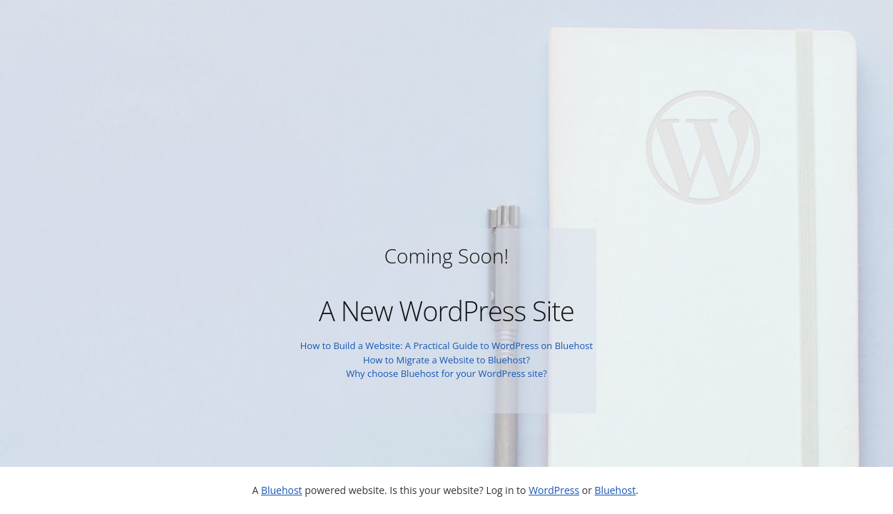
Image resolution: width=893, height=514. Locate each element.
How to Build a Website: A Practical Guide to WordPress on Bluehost (446, 345)
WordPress (554, 490)
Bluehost (281, 490)
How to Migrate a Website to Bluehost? (446, 359)
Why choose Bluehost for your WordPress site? (446, 373)
